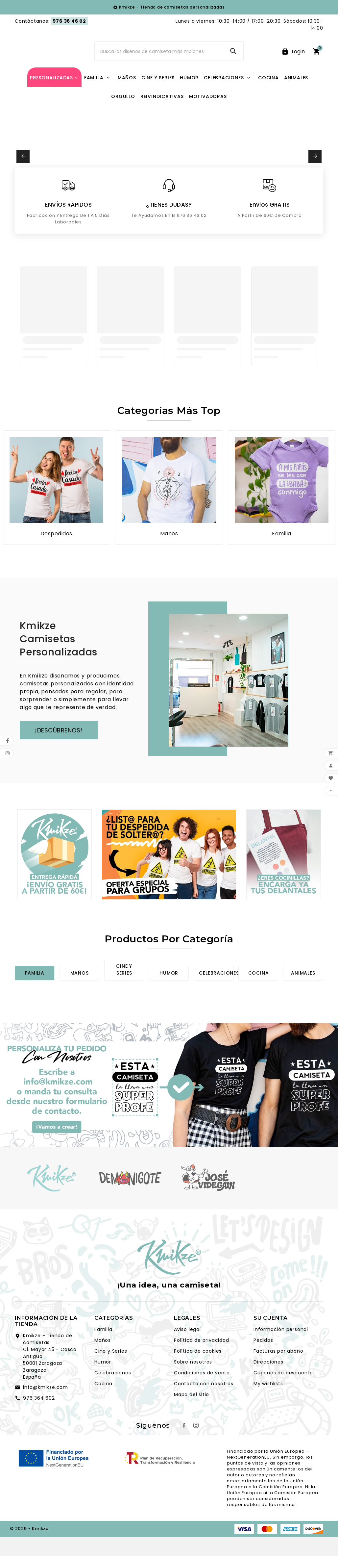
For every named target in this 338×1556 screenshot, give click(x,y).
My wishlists (268, 1403)
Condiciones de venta (202, 1392)
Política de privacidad (201, 1360)
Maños (79, 992)
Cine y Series (110, 1370)
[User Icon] (293, 61)
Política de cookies (198, 1370)
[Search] (159, 61)
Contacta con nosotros (203, 1403)
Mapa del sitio (191, 1414)
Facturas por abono (278, 1370)
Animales (303, 992)
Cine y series (124, 989)
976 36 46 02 (69, 21)
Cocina (258, 992)
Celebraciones (219, 992)
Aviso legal (187, 1349)
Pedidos (263, 1360)
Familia (34, 992)
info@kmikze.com (45, 1407)
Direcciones (268, 1381)
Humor (168, 992)
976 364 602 (39, 1418)
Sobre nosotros (193, 1381)
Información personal (281, 1349)
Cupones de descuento (283, 1392)
